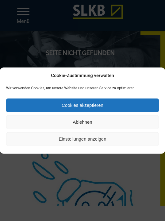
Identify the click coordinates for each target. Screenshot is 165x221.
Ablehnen (82, 122)
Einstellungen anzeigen (82, 139)
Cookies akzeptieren (82, 105)
